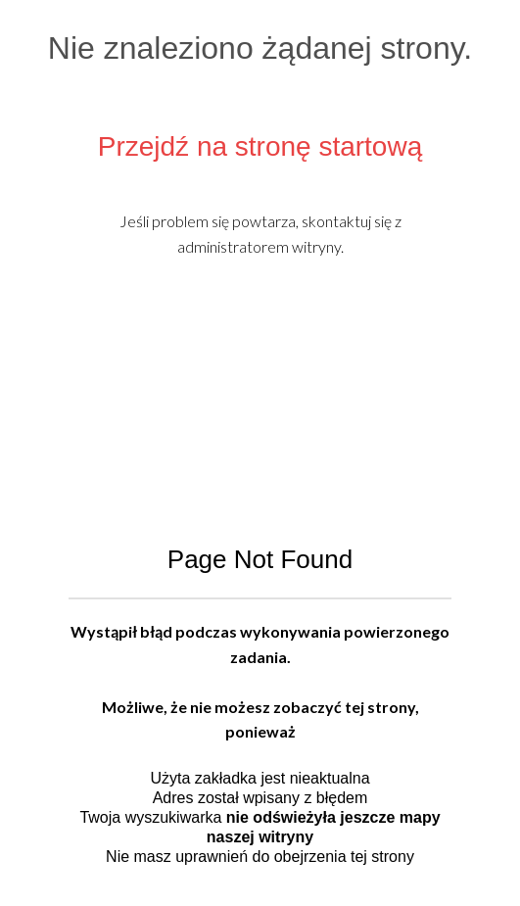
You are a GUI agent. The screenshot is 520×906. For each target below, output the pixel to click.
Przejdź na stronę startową (260, 146)
